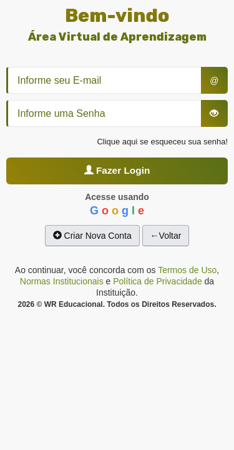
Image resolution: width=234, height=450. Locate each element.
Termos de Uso (187, 270)
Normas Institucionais (62, 281)
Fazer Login (117, 170)
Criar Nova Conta (92, 236)
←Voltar (166, 236)
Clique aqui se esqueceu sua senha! (162, 141)
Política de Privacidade (157, 281)
